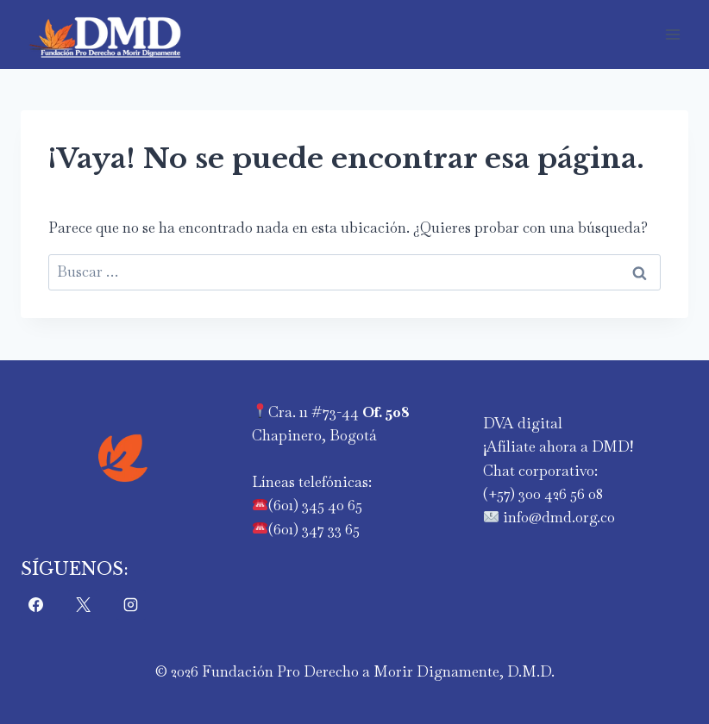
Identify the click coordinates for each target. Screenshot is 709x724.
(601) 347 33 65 (314, 529)
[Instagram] (131, 605)
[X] (82, 605)
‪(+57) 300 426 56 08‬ (543, 493)
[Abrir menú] (672, 34)
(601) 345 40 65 (315, 505)
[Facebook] (35, 605)
